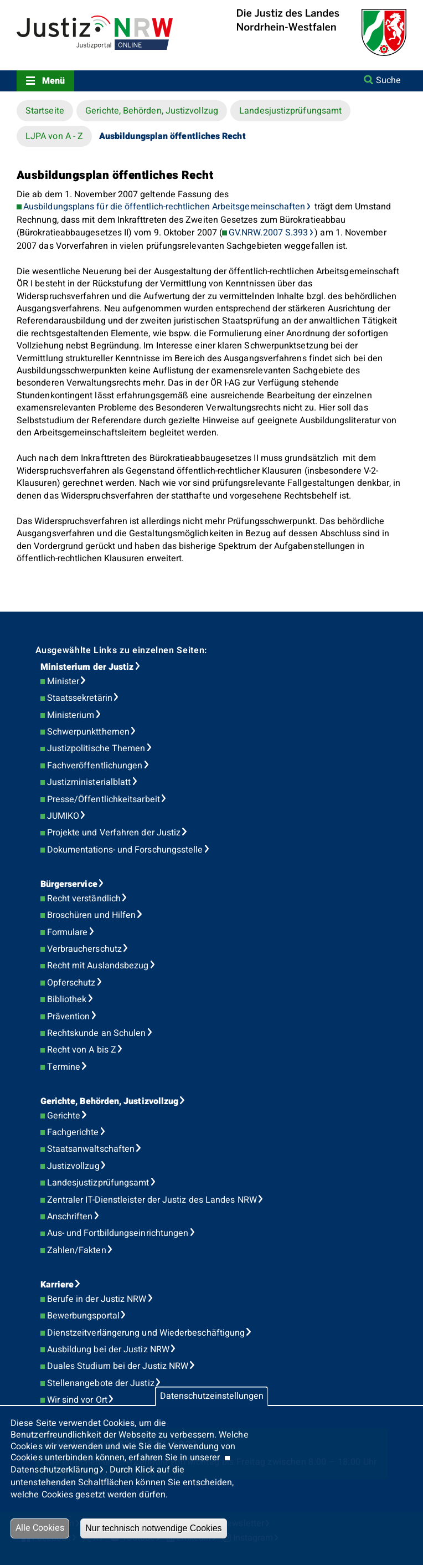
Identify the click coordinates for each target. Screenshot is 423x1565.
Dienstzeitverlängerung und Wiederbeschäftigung (146, 1333)
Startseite (44, 110)
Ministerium (71, 715)
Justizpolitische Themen (96, 748)
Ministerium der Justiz (87, 667)
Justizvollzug (73, 1166)
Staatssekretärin (79, 698)
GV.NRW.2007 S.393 (268, 233)
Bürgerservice (68, 884)
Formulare (67, 932)
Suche (388, 80)
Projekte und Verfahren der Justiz (114, 832)
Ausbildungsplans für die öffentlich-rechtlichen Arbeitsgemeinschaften (164, 207)
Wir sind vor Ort (77, 1400)
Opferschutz (71, 982)
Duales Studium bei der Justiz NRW (118, 1366)
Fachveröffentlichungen (95, 765)
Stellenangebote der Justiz (100, 1383)
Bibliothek (67, 999)
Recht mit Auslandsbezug (98, 965)
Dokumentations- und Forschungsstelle (125, 849)
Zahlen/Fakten (76, 1250)
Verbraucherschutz (84, 949)
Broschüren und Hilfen (91, 915)
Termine (64, 1067)
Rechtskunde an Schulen (96, 1033)
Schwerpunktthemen (88, 731)
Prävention (68, 1016)
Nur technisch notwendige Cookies (153, 1528)
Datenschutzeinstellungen (212, 1396)
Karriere (57, 1284)
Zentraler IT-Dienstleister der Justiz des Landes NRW (152, 1200)
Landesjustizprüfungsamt (290, 110)
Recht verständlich (84, 898)
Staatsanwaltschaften (91, 1149)
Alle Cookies (40, 1528)
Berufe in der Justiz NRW (97, 1299)
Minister (63, 681)
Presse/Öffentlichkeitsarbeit (103, 799)
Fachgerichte (73, 1132)
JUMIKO (63, 816)
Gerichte (64, 1115)
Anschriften (70, 1216)
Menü (53, 81)
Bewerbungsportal (83, 1315)
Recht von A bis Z (81, 1049)
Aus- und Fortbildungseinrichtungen (118, 1233)
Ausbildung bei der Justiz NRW (108, 1349)
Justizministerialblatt (89, 782)
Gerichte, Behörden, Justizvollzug (151, 110)
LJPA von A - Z (54, 136)
